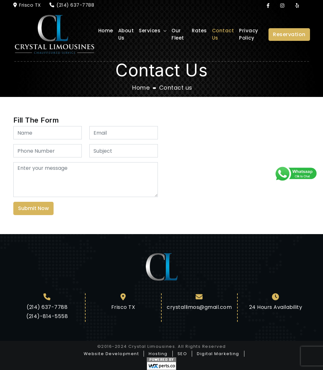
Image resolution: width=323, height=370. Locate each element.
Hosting (158, 354)
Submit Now (33, 208)
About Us (126, 34)
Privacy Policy (248, 34)
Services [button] (150, 30)
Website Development (111, 354)
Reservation (289, 34)
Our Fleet (177, 34)
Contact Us (223, 34)
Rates (199, 30)
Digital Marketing (218, 354)
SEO (182, 354)
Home (105, 30)
